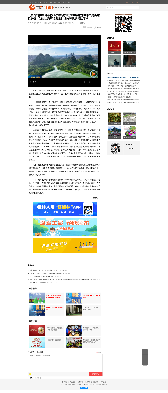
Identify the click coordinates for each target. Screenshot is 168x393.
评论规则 (40, 352)
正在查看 (67, 7)
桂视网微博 (130, 144)
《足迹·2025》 (115, 52)
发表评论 (96, 377)
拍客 (50, 2)
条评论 (100, 352)
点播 (45, 2)
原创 (55, 2)
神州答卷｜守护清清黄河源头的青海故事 (122, 86)
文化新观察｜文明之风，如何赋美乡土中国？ (43, 270)
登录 (127, 2)
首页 (31, 2)
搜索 (136, 2)
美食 (64, 2)
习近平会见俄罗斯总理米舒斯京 (38, 282)
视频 (41, 2)
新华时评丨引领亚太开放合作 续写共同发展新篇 (45, 273)
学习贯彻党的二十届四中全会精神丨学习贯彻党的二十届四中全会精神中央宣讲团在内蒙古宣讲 (60, 279)
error (77, 23)
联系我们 (95, 385)
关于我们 (64, 385)
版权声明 (87, 385)
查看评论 (82, 23)
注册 (131, 2)
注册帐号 (38, 381)
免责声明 (80, 385)
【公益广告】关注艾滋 (53, 340)
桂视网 (55, 7)
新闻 (36, 2)
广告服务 (72, 385)
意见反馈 (103, 385)
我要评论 (89, 27)
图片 (59, 2)
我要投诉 (99, 27)
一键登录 (31, 381)
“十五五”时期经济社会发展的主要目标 (40, 276)
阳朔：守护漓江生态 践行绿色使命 (120, 97)
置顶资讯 (61, 23)
